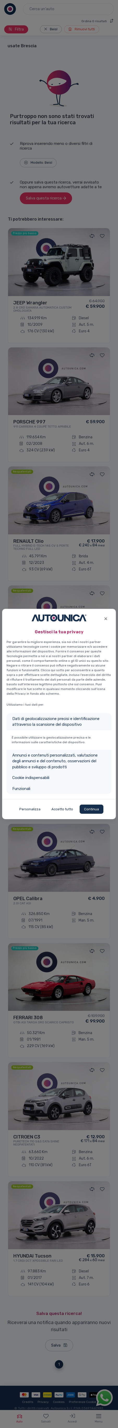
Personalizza (29, 809)
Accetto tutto (62, 809)
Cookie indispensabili (30, 777)
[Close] (105, 618)
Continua (91, 809)
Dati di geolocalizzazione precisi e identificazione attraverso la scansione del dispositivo (55, 721)
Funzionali (21, 788)
